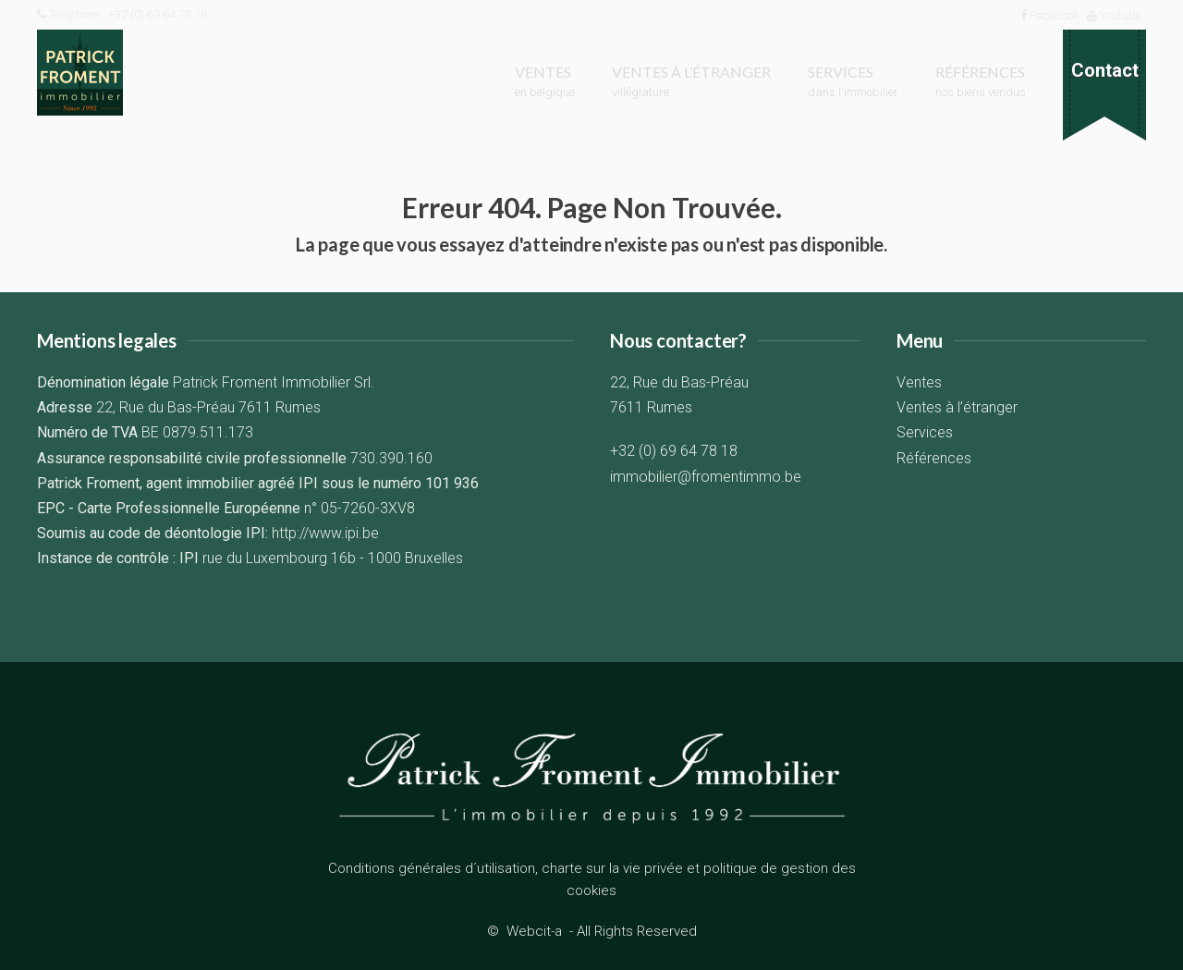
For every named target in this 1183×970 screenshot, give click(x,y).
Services (924, 432)
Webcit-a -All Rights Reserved (601, 931)
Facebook (1049, 15)
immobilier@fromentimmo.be (705, 476)
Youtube (1114, 15)
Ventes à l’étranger (957, 407)
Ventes (919, 382)
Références (933, 458)
